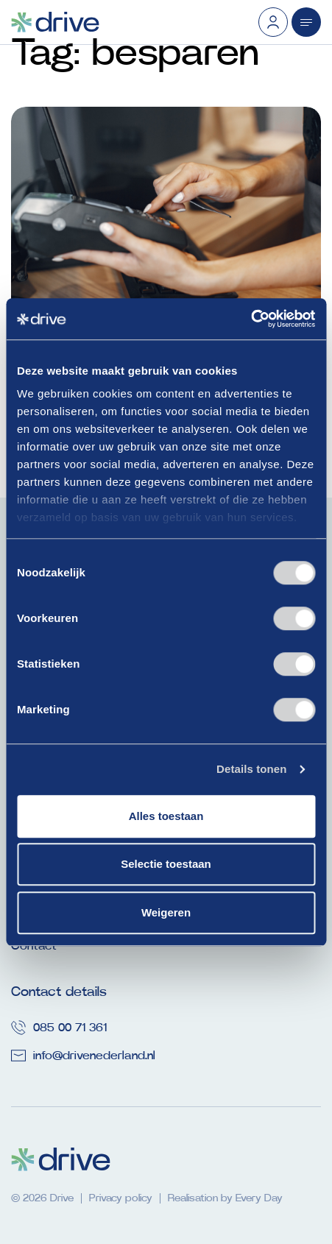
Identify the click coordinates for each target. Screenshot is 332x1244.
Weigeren (166, 912)
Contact (34, 946)
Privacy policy (120, 1198)
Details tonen (251, 769)
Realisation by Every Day (225, 1198)
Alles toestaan (166, 816)
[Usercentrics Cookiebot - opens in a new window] (250, 318)
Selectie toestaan (166, 864)
